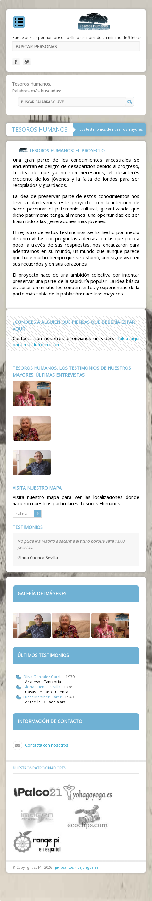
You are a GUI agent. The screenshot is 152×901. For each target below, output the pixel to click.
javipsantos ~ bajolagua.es (76, 867)
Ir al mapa (28, 513)
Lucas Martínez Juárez (43, 697)
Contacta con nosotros (46, 745)
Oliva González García (43, 677)
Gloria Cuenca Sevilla (42, 687)
